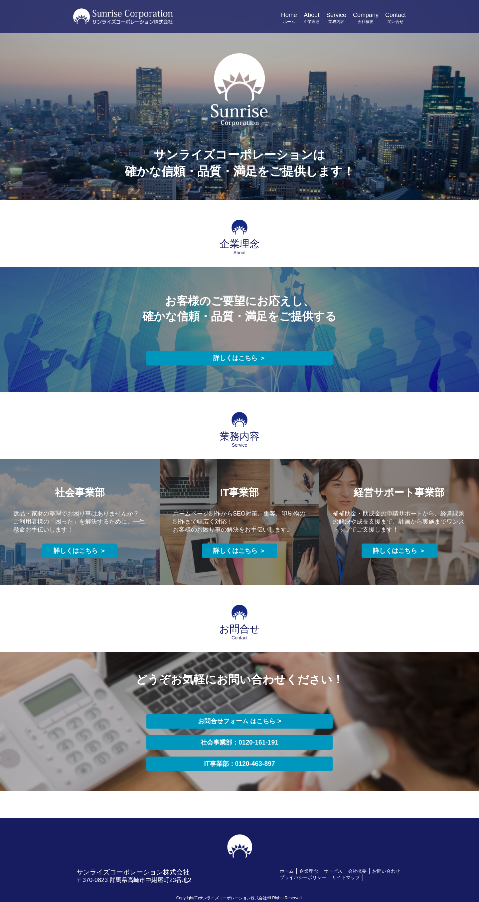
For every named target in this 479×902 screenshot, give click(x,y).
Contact (395, 18)
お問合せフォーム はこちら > (239, 721)
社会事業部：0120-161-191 (239, 742)
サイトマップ (346, 877)
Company (366, 18)
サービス (333, 871)
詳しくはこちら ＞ (239, 358)
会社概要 (357, 871)
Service (336, 18)
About (312, 18)
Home (289, 18)
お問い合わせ (386, 871)
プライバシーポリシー (303, 877)
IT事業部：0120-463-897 (239, 764)
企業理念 (308, 871)
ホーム (287, 871)
